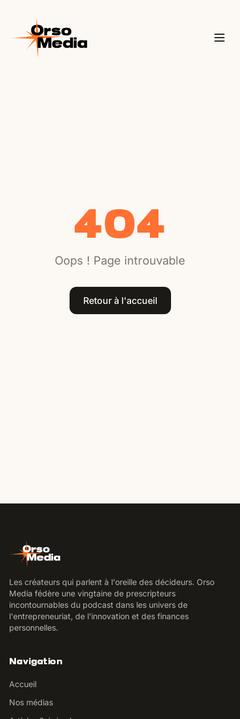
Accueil (22, 684)
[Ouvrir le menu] (219, 37)
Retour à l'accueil (120, 300)
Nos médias (31, 702)
